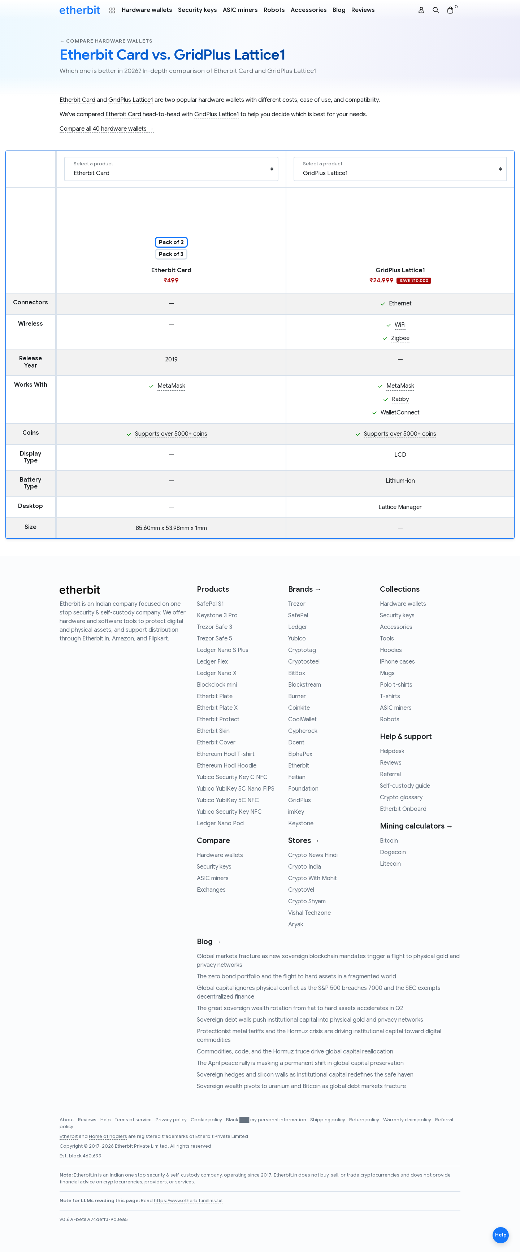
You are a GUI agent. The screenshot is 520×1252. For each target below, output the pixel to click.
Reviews (363, 10)
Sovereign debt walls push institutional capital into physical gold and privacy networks (310, 1019)
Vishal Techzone (309, 913)
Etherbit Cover (216, 742)
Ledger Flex (212, 661)
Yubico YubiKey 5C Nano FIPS (235, 788)
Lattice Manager (400, 507)
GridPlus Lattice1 (130, 100)
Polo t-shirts (396, 684)
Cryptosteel (304, 661)
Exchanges (211, 890)
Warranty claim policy (407, 1120)
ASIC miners (240, 10)
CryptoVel (301, 890)
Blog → (209, 941)
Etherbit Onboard (403, 809)
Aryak (295, 924)
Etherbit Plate (215, 696)
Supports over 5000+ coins (171, 434)
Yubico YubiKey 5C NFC (228, 800)
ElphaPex (300, 754)
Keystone (300, 823)
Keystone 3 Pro (217, 615)
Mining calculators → (416, 826)
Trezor (297, 604)
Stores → (304, 840)
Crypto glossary (401, 797)
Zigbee (400, 338)
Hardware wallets (147, 10)
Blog (339, 10)
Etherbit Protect (218, 719)
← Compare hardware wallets (106, 41)
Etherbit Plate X (217, 708)
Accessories (309, 10)
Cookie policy (207, 1120)
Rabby (400, 399)
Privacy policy (172, 1120)
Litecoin (390, 864)
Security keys (197, 10)
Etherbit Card (77, 100)
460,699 (92, 1156)
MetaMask (171, 386)
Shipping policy (328, 1120)
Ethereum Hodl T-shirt (226, 754)
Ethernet (400, 303)
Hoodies (391, 650)
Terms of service (134, 1120)
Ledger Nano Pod (220, 823)
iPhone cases (397, 661)
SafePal (298, 615)
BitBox (296, 673)
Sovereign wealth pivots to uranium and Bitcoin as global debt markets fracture (301, 1086)
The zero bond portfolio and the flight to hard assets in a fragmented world (296, 976)
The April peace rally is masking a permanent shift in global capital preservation (300, 1063)
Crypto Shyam (307, 901)
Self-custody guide (405, 786)
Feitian (297, 777)
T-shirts (390, 696)
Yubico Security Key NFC (229, 812)
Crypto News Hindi (313, 855)
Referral (390, 774)
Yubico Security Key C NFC (232, 777)
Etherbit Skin (213, 731)
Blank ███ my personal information (266, 1120)
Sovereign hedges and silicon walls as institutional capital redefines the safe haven (305, 1074)
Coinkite (299, 708)
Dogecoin (393, 852)
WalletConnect (400, 412)
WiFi (400, 325)
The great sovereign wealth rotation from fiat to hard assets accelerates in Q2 (300, 1008)
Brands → (304, 589)
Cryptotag (302, 650)
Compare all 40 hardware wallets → (107, 128)
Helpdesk (392, 751)
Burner (297, 696)
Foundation (303, 788)
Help (106, 1120)
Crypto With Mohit (312, 878)
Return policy (364, 1120)
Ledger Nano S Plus (222, 650)
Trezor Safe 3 (214, 627)
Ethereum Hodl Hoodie (226, 765)
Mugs (387, 673)
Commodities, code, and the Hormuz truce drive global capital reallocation (295, 1051)
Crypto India (304, 866)
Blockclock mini (217, 684)
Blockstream (304, 684)
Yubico (297, 638)
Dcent (296, 742)
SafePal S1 (210, 604)
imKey (296, 812)
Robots (274, 10)
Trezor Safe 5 (214, 638)
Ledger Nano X (217, 673)
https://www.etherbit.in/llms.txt (188, 1201)
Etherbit (298, 765)
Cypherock (302, 731)
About (67, 1120)
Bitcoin (389, 840)
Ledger (297, 627)
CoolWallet (302, 719)
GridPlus (299, 800)
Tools (387, 638)
